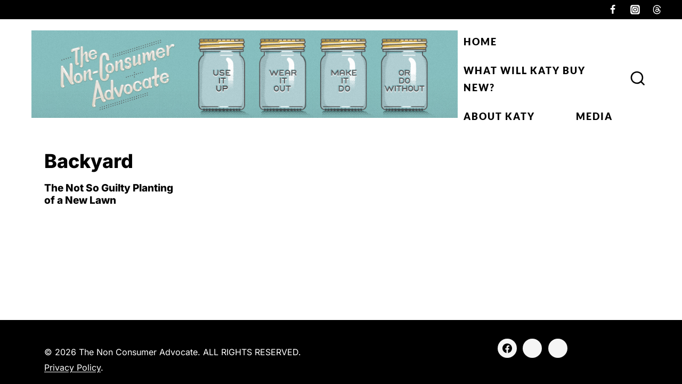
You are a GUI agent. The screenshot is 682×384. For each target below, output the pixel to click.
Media (594, 116)
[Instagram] (635, 9)
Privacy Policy (72, 367)
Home (480, 41)
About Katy (499, 116)
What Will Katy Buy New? (525, 79)
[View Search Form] (637, 79)
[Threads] (657, 9)
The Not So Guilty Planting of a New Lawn (108, 194)
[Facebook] (612, 9)
